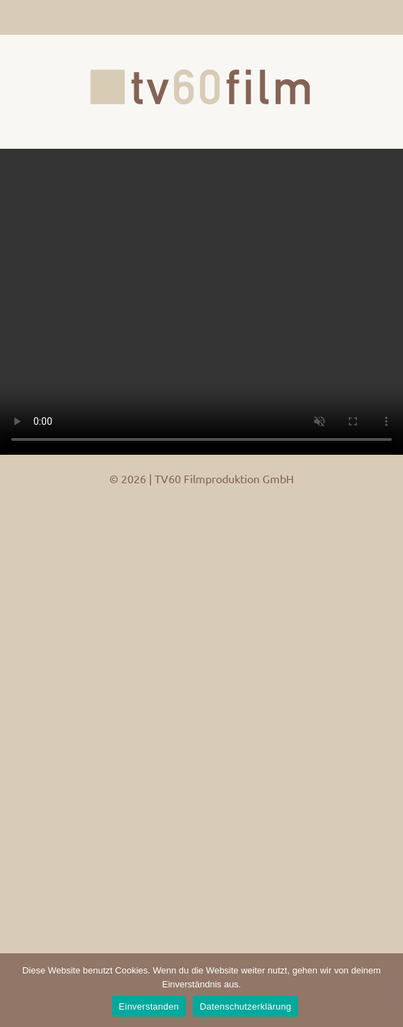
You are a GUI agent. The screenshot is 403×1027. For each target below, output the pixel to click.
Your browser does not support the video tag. (201, 302)
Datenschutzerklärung (245, 1006)
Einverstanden (149, 1006)
